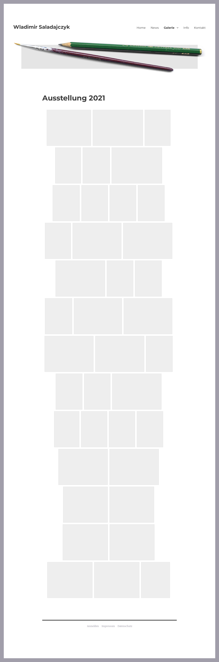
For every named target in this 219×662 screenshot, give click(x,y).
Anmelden (93, 626)
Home (141, 27)
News (155, 27)
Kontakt (200, 27)
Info (186, 27)
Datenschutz (125, 626)
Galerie (169, 27)
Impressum (108, 626)
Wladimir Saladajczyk (41, 27)
